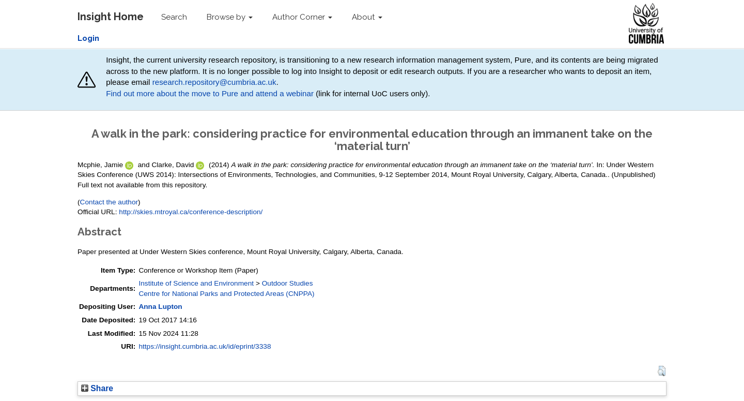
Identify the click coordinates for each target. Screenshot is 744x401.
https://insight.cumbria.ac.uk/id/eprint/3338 (204, 346)
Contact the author (109, 202)
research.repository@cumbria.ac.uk (214, 82)
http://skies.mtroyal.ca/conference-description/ (190, 212)
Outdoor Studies (287, 283)
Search (174, 17)
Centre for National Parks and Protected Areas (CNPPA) (226, 294)
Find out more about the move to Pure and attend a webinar (210, 93)
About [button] (367, 17)
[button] (661, 371)
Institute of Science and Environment (196, 283)
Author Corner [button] (302, 17)
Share (97, 388)
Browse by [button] (230, 17)
